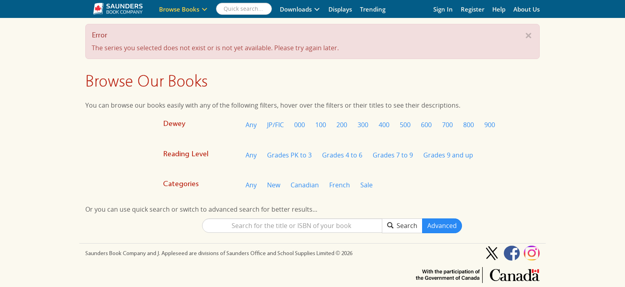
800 (468, 124)
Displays (340, 9)
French (339, 185)
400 (384, 124)
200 (341, 124)
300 (363, 124)
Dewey (174, 123)
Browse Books (183, 9)
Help (498, 9)
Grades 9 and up (448, 155)
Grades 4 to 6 (342, 155)
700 (447, 124)
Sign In (443, 9)
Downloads (300, 9)
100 (320, 124)
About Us (526, 9)
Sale (366, 185)
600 (426, 124)
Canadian (305, 185)
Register (472, 9)
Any (251, 124)
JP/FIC (275, 124)
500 (405, 124)
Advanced (442, 225)
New (273, 185)
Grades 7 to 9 (393, 155)
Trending (372, 9)
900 (489, 124)
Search (402, 225)
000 (299, 124)
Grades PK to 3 (289, 155)
